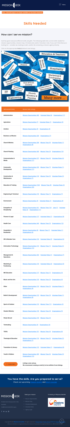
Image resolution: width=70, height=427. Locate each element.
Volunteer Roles (29, 407)
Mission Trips (28, 401)
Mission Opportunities (31, 398)
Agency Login (28, 409)
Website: (58, 422)
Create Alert (10, 364)
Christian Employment (31, 404)
